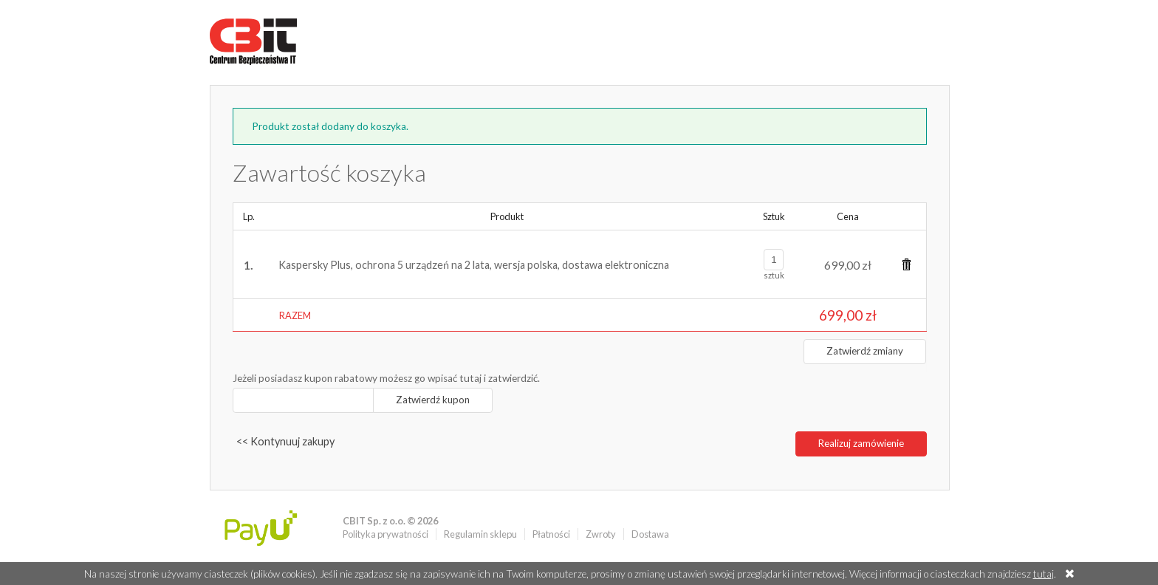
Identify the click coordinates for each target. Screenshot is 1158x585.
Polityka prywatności (385, 534)
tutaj (1043, 574)
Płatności (551, 534)
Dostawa (650, 534)
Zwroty (601, 534)
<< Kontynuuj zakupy (285, 441)
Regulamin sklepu (480, 534)
